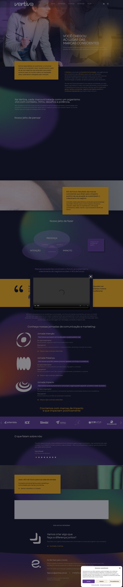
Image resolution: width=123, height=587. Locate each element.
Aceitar (89, 581)
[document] (61, 293)
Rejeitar (102, 581)
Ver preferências (114, 581)
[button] (120, 568)
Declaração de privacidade (105, 585)
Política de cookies (95, 585)
